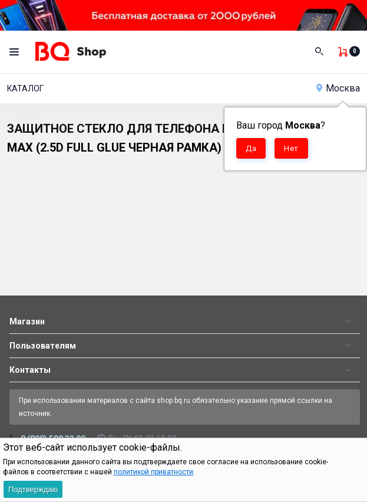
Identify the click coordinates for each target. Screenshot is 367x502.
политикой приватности (153, 472)
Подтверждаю (33, 489)
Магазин (27, 321)
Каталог (25, 88)
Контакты (30, 370)
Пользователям (42, 345)
